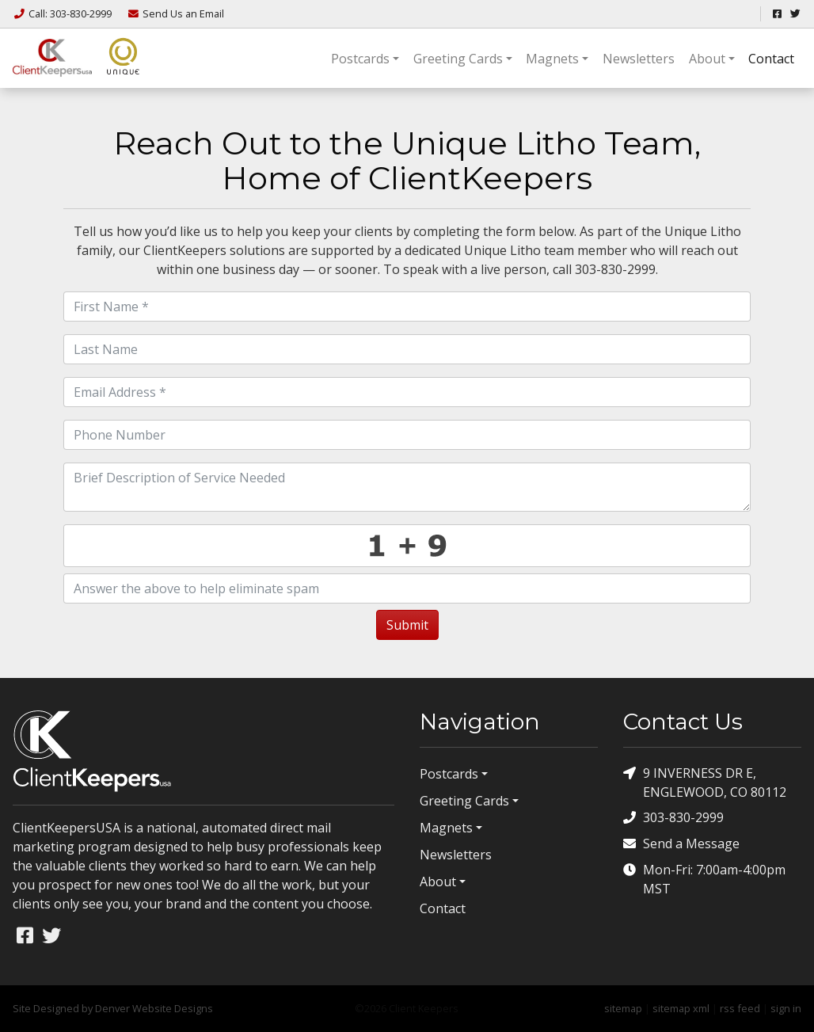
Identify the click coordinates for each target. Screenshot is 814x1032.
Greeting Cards (458, 58)
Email (175, 13)
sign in (785, 1008)
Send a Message (681, 844)
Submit (407, 625)
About (707, 58)
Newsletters (639, 58)
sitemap (623, 1008)
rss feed (740, 1008)
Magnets (552, 58)
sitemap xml (680, 1008)
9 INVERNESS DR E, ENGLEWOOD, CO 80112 (704, 782)
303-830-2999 (673, 818)
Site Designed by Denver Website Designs (113, 1008)
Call (63, 13)
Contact (771, 58)
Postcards (360, 58)
